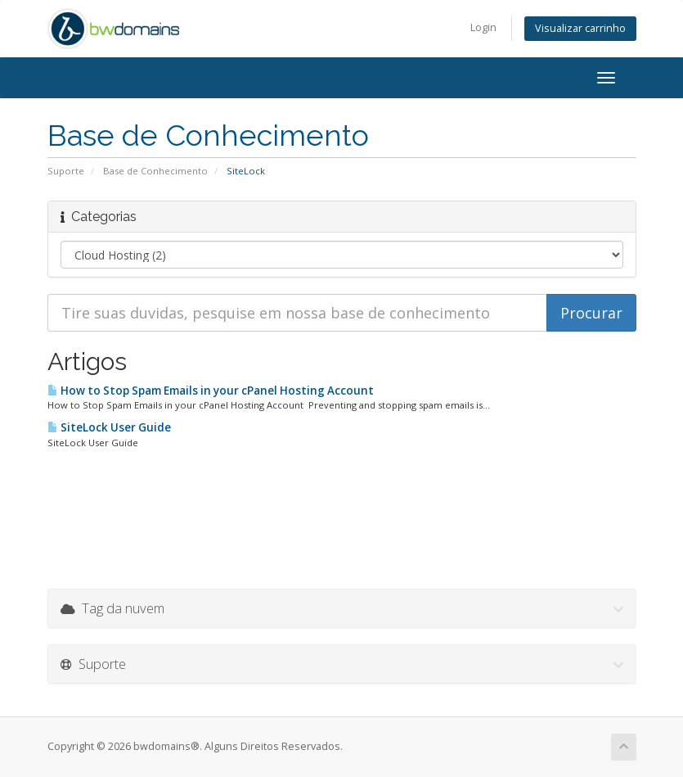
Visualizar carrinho (580, 28)
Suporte (65, 171)
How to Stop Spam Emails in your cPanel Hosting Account (210, 390)
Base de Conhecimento (155, 171)
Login (483, 27)
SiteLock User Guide (109, 427)
